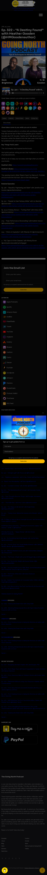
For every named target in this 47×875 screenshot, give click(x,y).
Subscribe (23, 461)
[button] (43, 413)
